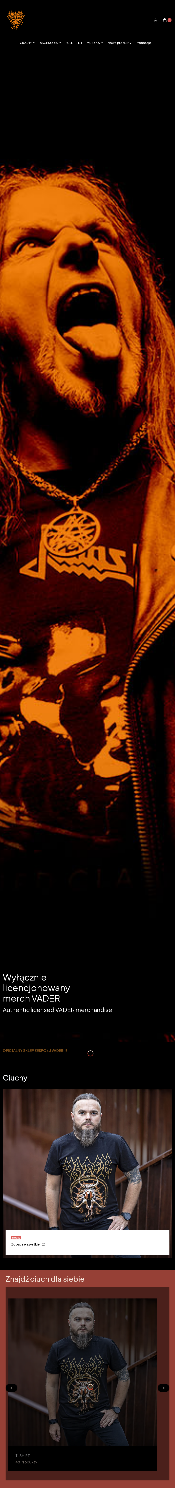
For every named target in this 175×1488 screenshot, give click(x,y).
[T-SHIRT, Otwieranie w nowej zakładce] (82, 1384)
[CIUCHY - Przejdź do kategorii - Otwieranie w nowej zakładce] (28, 1245)
